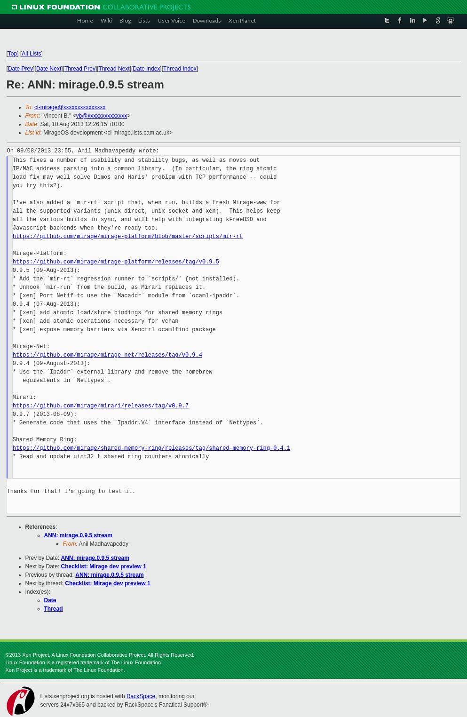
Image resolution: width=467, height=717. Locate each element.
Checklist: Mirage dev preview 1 (103, 566)
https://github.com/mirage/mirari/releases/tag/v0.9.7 (101, 406)
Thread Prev (79, 68)
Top (12, 53)
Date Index (146, 68)
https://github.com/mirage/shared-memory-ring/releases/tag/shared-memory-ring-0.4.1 (151, 448)
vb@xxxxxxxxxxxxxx (101, 115)
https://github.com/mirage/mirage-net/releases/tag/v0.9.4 (107, 355)
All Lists (31, 53)
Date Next (48, 68)
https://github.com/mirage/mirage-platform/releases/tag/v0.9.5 (116, 262)
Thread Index (180, 68)
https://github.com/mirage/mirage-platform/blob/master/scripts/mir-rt (128, 236)
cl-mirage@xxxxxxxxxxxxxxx (70, 107)
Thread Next (114, 68)
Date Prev (20, 68)
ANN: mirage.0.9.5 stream (78, 535)
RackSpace (141, 696)
